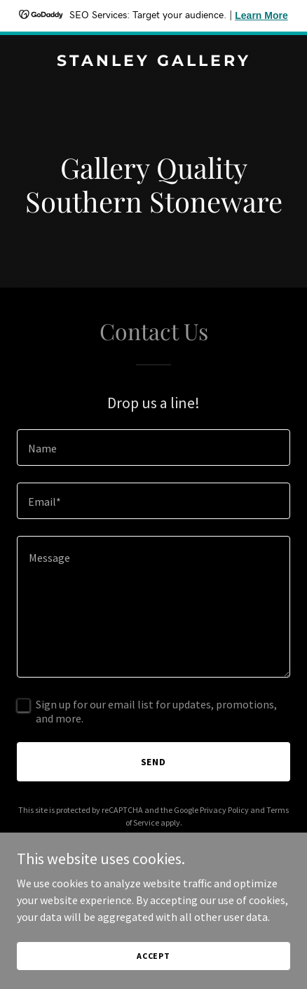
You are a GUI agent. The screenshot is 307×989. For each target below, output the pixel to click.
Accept (153, 955)
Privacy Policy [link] (224, 810)
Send (154, 761)
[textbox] (153, 447)
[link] (153, 62)
